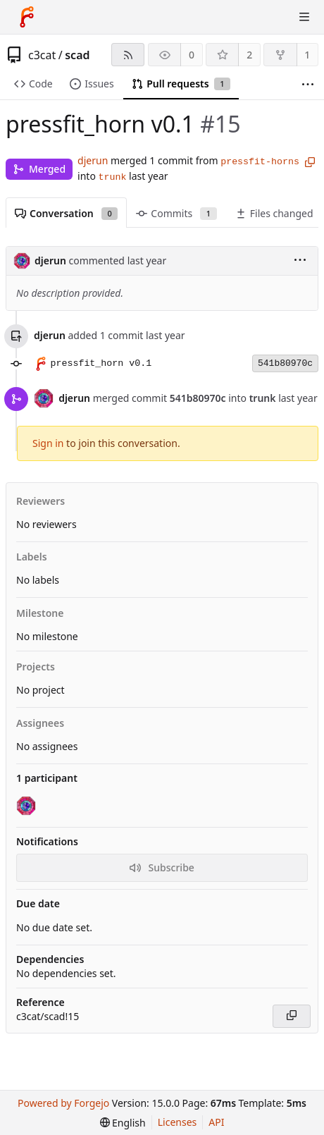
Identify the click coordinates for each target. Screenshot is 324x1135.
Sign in (47, 443)
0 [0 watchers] (191, 54)
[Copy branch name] (310, 162)
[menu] (300, 261)
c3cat (42, 55)
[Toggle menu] (304, 17)
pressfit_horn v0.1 (101, 363)
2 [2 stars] (249, 54)
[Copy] (292, 1016)
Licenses (177, 1122)
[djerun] (27, 806)
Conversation (66, 213)
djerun (92, 160)
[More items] (307, 84)
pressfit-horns (259, 162)
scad (77, 55)
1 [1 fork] (307, 54)
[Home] (26, 17)
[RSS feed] (127, 54)
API (216, 1122)
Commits (176, 213)
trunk (113, 177)
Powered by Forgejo (63, 1103)
